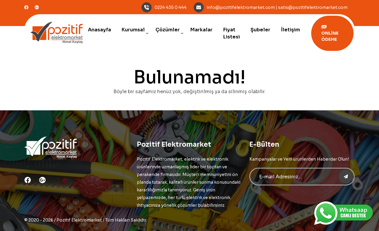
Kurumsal (133, 30)
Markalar (201, 30)
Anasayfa (99, 30)
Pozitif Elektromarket (79, 220)
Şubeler (260, 30)
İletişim (290, 30)
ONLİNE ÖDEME (329, 33)
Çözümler (167, 30)
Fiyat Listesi (231, 33)
